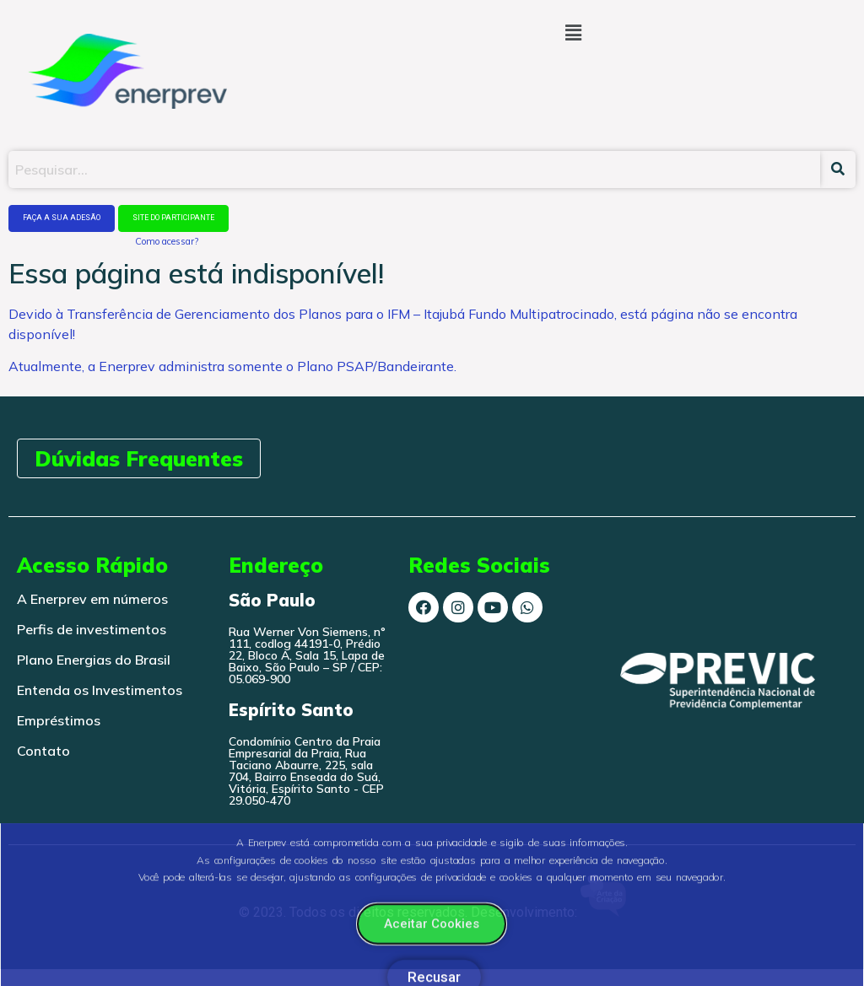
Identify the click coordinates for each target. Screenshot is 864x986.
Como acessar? (166, 241)
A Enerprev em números (92, 598)
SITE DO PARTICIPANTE (173, 217)
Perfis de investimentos (91, 629)
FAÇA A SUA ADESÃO (61, 217)
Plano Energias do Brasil (93, 659)
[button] (573, 33)
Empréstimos (58, 720)
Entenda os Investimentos (99, 690)
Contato (43, 750)
